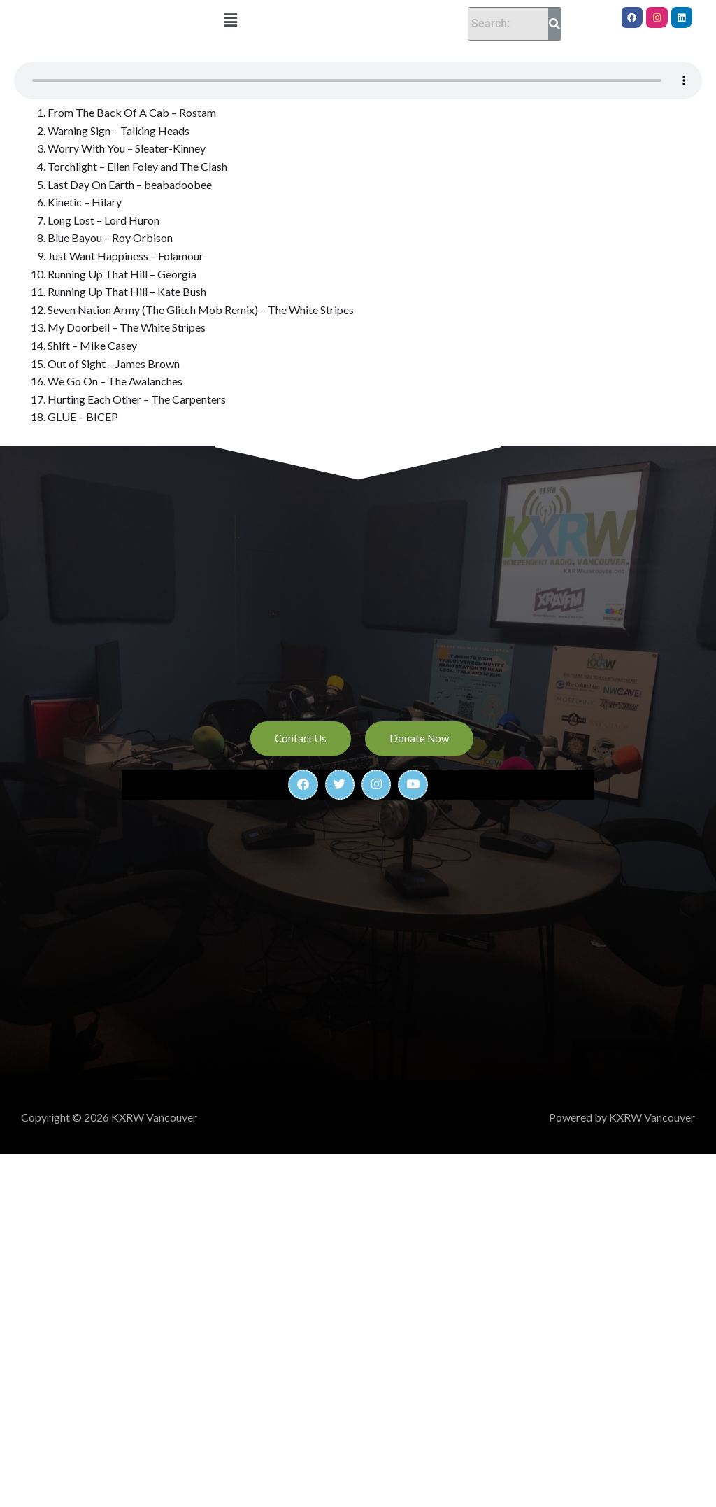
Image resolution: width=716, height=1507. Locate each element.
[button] (230, 20)
